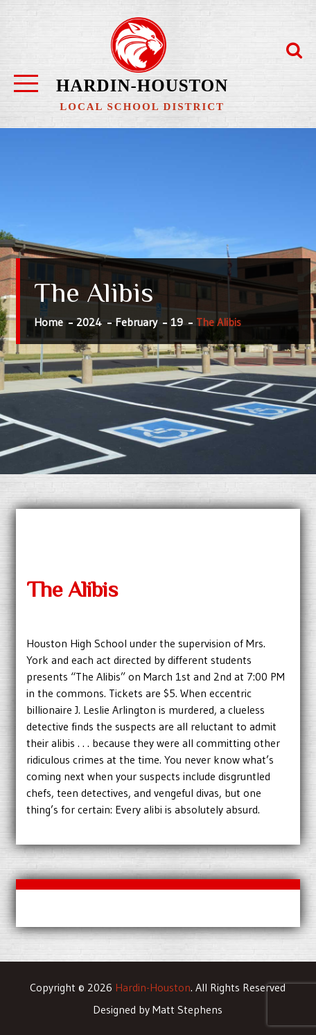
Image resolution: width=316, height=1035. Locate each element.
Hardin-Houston (142, 85)
